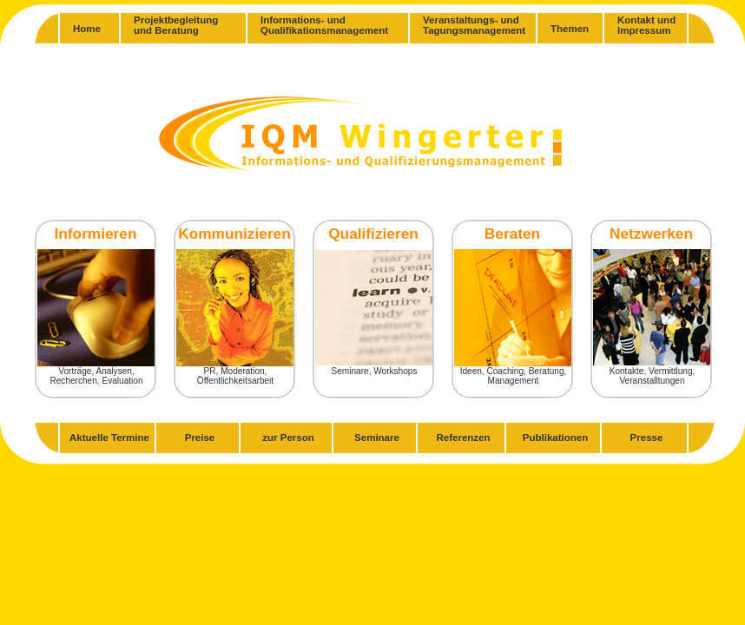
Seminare (376, 437)
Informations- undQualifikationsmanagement (324, 25)
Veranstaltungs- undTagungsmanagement (474, 25)
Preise (200, 437)
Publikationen (556, 437)
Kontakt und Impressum (646, 25)
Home (87, 28)
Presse (646, 437)
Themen (570, 28)
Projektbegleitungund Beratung (176, 25)
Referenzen (463, 437)
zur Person (288, 437)
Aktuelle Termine (109, 437)
